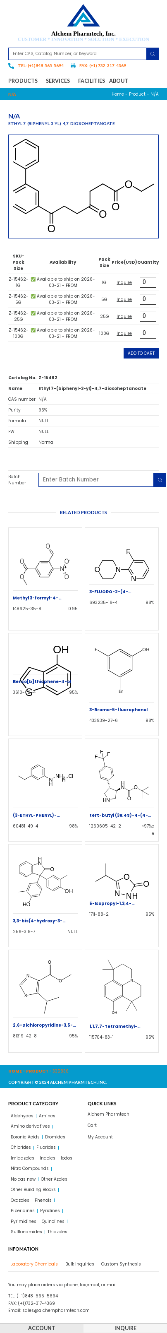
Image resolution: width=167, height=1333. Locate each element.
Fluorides (46, 1147)
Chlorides (21, 1147)
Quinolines (53, 1221)
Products (25, 81)
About (118, 81)
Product (137, 94)
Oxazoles (20, 1200)
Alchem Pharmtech (108, 1114)
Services (60, 81)
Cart (92, 1125)
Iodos (66, 1158)
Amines (47, 1116)
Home (118, 94)
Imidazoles (22, 1158)
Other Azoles (54, 1179)
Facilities (91, 81)
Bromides (55, 1137)
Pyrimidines (23, 1221)
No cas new (23, 1179)
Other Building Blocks (33, 1189)
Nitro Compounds (30, 1168)
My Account (100, 1137)
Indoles (47, 1158)
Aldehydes (22, 1116)
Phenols (43, 1200)
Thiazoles (57, 1232)
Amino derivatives (30, 1126)
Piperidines (23, 1211)
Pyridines (50, 1211)
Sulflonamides (26, 1232)
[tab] (33, 1264)
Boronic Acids (25, 1137)
